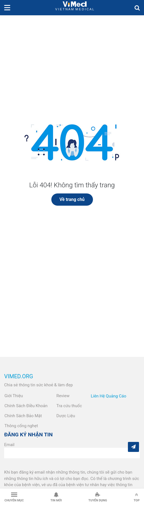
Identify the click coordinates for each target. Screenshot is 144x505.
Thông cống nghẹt (21, 425)
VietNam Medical (74, 7)
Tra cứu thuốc (69, 405)
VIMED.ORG (18, 376)
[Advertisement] (72, 57)
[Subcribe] (133, 447)
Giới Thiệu (13, 395)
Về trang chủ (72, 199)
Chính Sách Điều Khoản (25, 405)
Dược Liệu (65, 415)
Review (62, 395)
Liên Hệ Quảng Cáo (108, 396)
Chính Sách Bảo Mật (23, 415)
